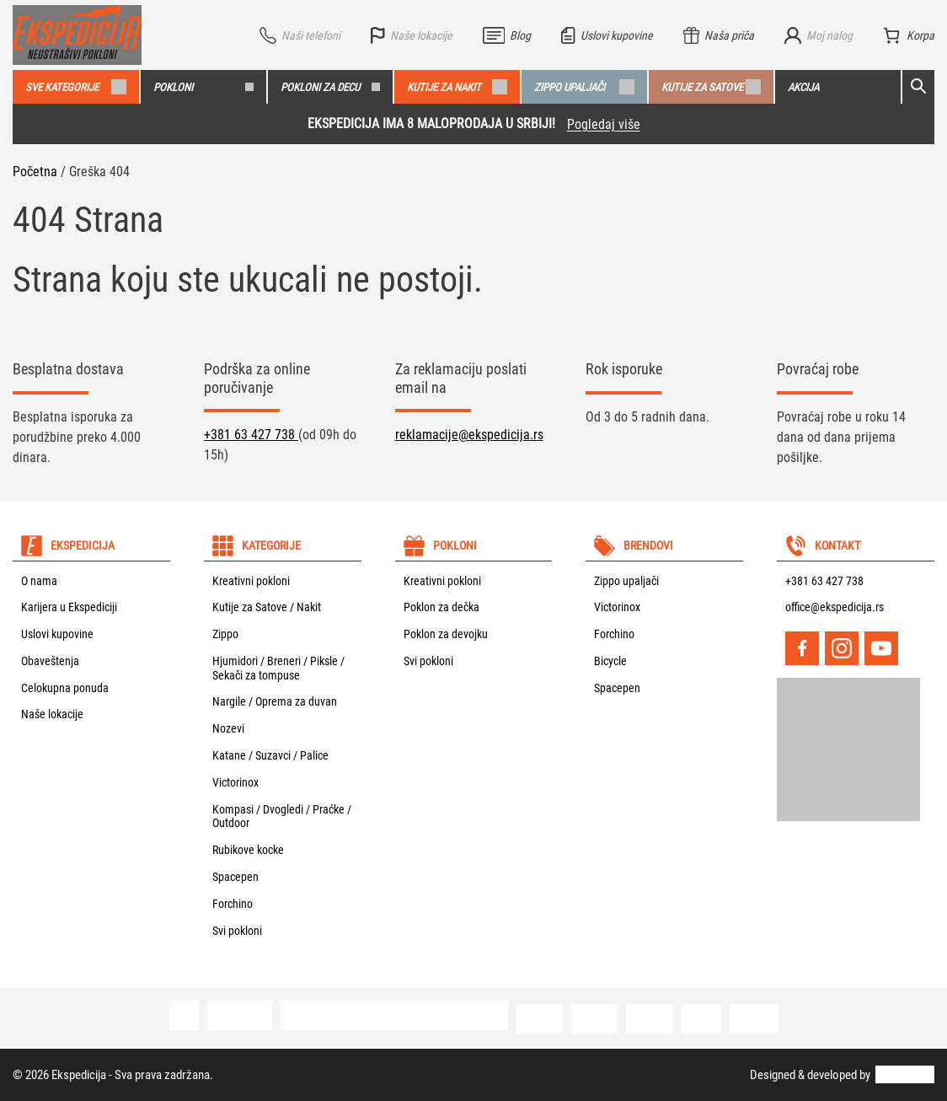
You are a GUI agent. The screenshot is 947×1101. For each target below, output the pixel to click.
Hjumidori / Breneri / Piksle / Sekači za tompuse (278, 668)
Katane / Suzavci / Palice (270, 755)
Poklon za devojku (446, 634)
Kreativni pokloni (251, 581)
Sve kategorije (75, 86)
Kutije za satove (711, 86)
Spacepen (235, 876)
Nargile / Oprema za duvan (274, 701)
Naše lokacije (52, 714)
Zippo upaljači (584, 86)
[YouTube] (881, 648)
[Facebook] (802, 648)
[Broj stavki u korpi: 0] (908, 35)
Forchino (232, 903)
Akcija (803, 87)
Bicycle (610, 661)
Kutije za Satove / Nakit (266, 607)
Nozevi (228, 728)
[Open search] (918, 87)
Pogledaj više (603, 124)
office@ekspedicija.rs (834, 607)
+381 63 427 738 (251, 435)
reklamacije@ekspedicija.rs (469, 435)
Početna (35, 172)
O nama (39, 581)
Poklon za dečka (441, 607)
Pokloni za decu (331, 87)
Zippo (225, 634)
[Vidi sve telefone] (299, 35)
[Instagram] (842, 648)
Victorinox (235, 782)
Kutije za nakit (457, 86)
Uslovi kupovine (57, 634)
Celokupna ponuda (65, 688)
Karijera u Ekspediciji (69, 607)
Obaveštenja (50, 661)
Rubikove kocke (248, 850)
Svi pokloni (237, 930)
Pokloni (203, 87)
